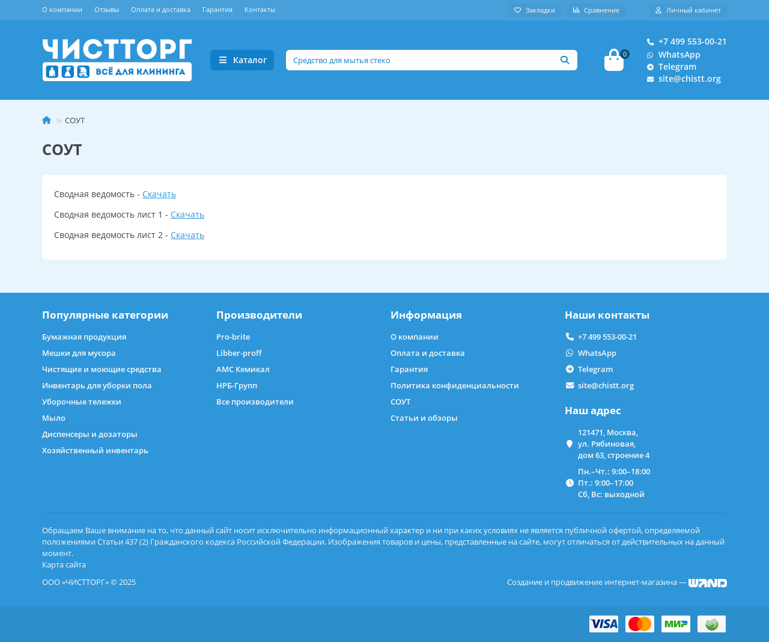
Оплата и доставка (160, 9)
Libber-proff (238, 352)
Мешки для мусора (79, 352)
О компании (62, 9)
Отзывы (106, 9)
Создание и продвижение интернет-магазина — (617, 581)
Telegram (669, 67)
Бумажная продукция (84, 336)
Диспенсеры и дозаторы (90, 434)
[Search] (432, 60)
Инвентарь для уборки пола (97, 385)
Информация (426, 315)
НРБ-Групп (236, 385)
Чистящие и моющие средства (102, 369)
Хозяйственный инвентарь (95, 450)
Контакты (260, 9)
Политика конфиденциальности (455, 385)
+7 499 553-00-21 (684, 41)
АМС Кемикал (243, 369)
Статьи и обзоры (424, 417)
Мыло (53, 417)
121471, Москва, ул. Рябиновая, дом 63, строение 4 (613, 443)
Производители (259, 315)
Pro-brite (233, 336)
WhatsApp (671, 55)
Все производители (255, 401)
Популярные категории (105, 315)
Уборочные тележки (81, 401)
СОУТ (400, 401)
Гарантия (217, 9)
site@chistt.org (681, 79)
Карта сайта (64, 564)
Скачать (159, 194)
